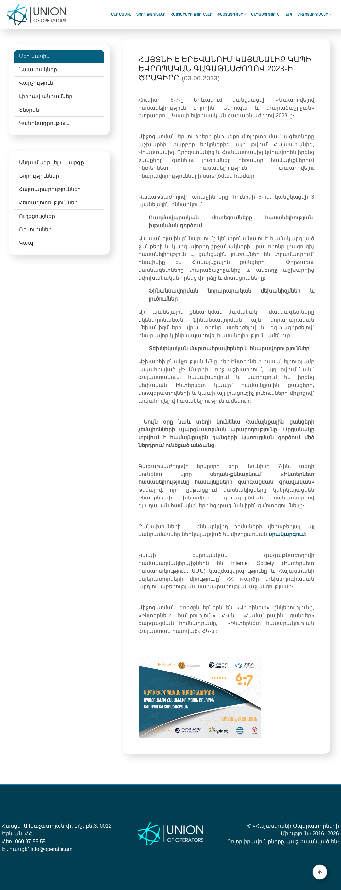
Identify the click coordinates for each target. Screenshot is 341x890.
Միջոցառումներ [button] (313, 14)
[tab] (59, 56)
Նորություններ (150, 14)
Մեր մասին (121, 14)
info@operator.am (51, 849)
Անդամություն (265, 14)
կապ (288, 14)
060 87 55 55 (30, 841)
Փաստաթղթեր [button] (230, 14)
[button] (320, 872)
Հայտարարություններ (191, 14)
